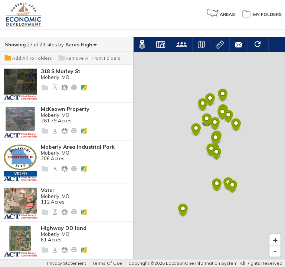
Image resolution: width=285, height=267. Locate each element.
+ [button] (275, 232)
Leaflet (277, 256)
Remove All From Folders (89, 58)
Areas (221, 13)
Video (20, 173)
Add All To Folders (28, 58)
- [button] (275, 243)
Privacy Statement (66, 263)
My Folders (262, 13)
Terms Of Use (107, 263)
